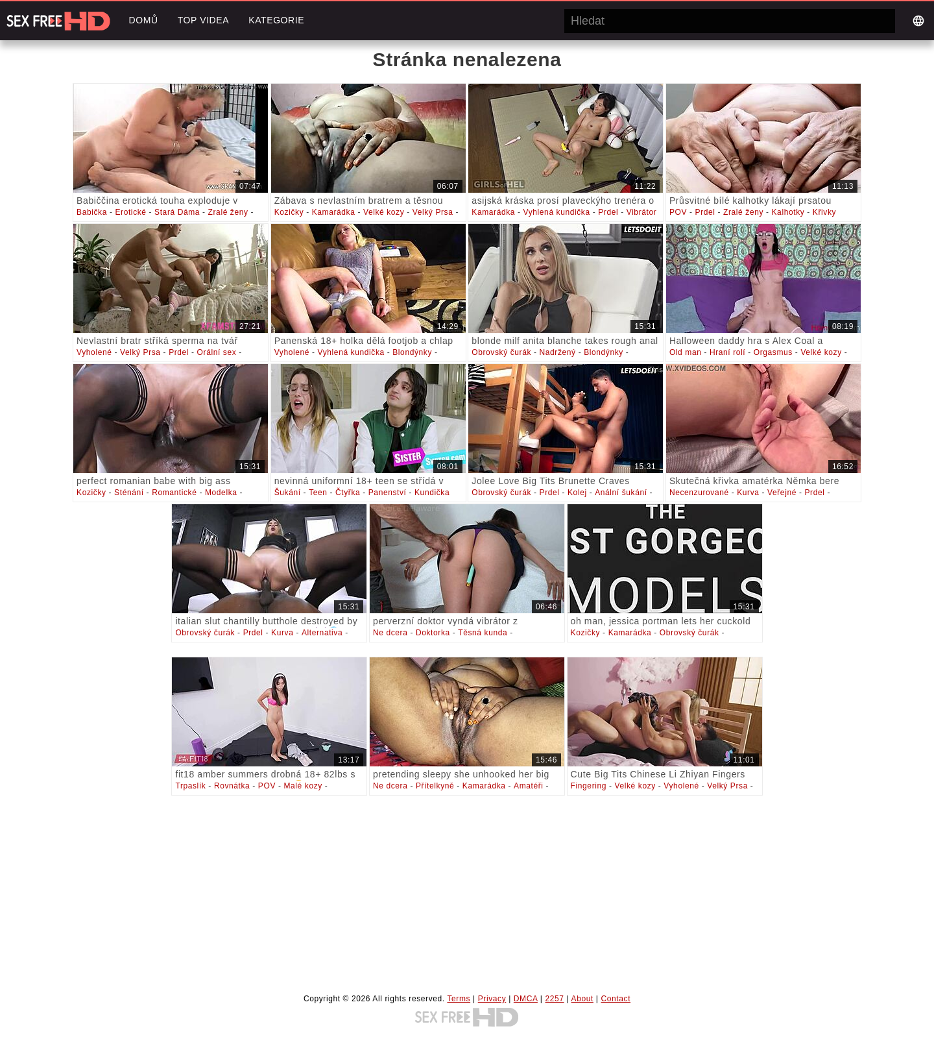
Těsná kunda (482, 632)
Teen (318, 492)
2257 (554, 998)
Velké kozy (383, 212)
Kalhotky (788, 212)
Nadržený (558, 352)
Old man (685, 352)
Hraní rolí (727, 352)
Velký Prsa (433, 212)
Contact (616, 998)
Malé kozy (302, 785)
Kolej (577, 492)
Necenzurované (699, 492)
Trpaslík (190, 785)
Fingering (588, 785)
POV (678, 212)
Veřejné (781, 492)
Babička (92, 212)
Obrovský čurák (501, 352)
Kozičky (289, 212)
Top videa (204, 20)
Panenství (387, 492)
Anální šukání (621, 492)
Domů (143, 20)
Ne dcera (390, 632)
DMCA (526, 998)
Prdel (608, 212)
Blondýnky (412, 352)
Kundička (431, 492)
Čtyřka (347, 492)
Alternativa (322, 632)
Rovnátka (232, 785)
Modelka (221, 492)
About (582, 998)
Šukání (287, 492)
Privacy (492, 998)
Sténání (129, 492)
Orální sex (217, 352)
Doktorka (433, 632)
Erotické (130, 212)
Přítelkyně (435, 785)
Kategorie (276, 20)
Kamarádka (333, 212)
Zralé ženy (228, 212)
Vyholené (94, 352)
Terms (458, 998)
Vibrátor (642, 212)
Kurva (748, 492)
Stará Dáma (177, 212)
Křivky (824, 212)
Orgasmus (773, 352)
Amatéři (529, 785)
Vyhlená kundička (556, 212)
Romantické (174, 492)
